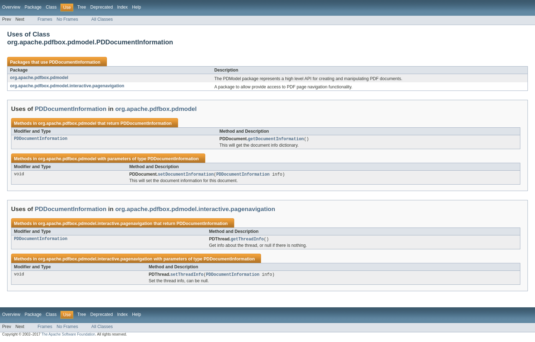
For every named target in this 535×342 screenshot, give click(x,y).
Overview (11, 7)
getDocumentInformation (276, 139)
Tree (81, 7)
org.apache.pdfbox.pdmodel (39, 77)
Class (51, 7)
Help (136, 7)
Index (122, 7)
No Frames (67, 19)
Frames (45, 19)
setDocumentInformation (185, 175)
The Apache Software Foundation (68, 336)
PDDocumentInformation (74, 62)
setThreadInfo (187, 276)
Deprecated (101, 7)
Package (33, 7)
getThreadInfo (247, 240)
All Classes (102, 19)
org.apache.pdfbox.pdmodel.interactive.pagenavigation (67, 85)
